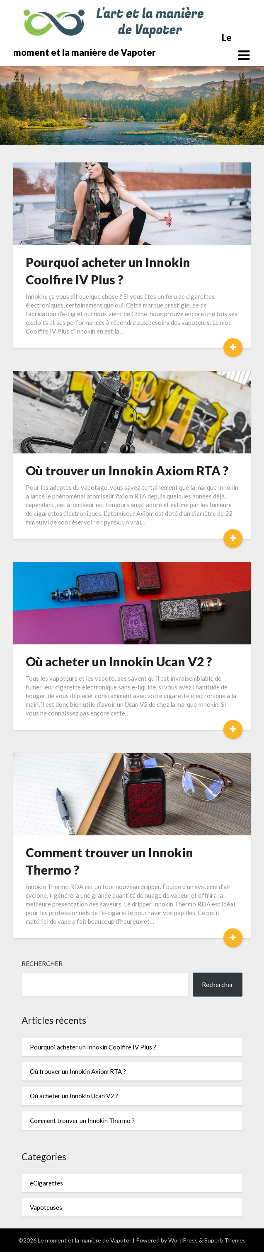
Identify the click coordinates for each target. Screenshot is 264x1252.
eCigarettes (46, 1183)
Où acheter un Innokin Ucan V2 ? (119, 661)
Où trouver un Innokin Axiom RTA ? (127, 470)
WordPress (183, 1240)
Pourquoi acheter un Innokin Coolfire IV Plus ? (93, 1047)
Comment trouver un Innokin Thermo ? (82, 1120)
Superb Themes (225, 1240)
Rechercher (42, 963)
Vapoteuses (46, 1207)
